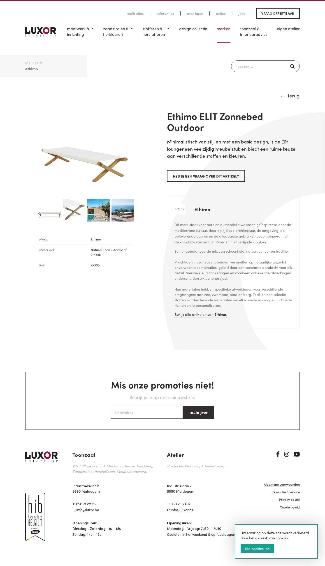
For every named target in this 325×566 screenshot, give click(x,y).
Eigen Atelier (288, 28)
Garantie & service (286, 492)
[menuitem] (80, 34)
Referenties (165, 13)
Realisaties (135, 13)
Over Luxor (195, 13)
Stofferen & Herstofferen (153, 31)
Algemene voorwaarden (282, 485)
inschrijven (198, 412)
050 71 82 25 (86, 503)
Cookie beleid (290, 507)
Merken (223, 28)
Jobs (242, 13)
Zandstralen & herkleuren (115, 31)
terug (293, 95)
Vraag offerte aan (277, 13)
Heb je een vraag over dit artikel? (206, 175)
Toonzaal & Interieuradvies (253, 31)
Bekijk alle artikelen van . (200, 314)
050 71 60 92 (180, 503)
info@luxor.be (87, 509)
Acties (221, 13)
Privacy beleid (289, 500)
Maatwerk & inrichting (78, 31)
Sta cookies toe (257, 548)
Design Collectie (193, 28)
